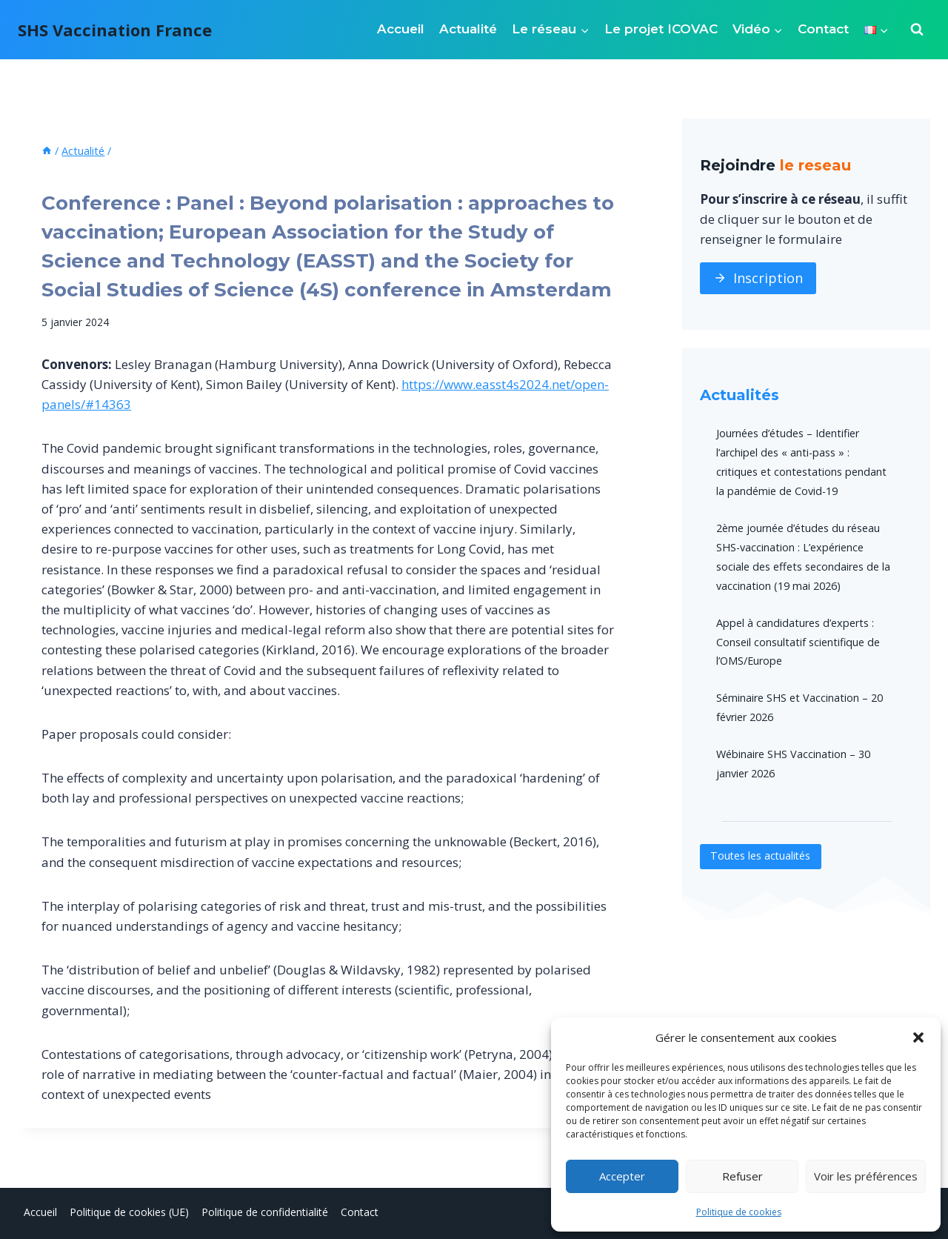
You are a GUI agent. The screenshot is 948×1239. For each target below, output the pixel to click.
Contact (823, 28)
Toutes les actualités (761, 856)
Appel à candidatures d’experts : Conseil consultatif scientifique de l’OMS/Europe (798, 642)
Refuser (742, 1176)
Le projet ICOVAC (661, 28)
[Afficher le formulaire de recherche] (917, 29)
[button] (918, 1037)
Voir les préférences (866, 1176)
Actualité (468, 28)
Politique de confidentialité (264, 1212)
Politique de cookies (738, 1212)
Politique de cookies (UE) (129, 1212)
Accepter (622, 1176)
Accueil (400, 28)
